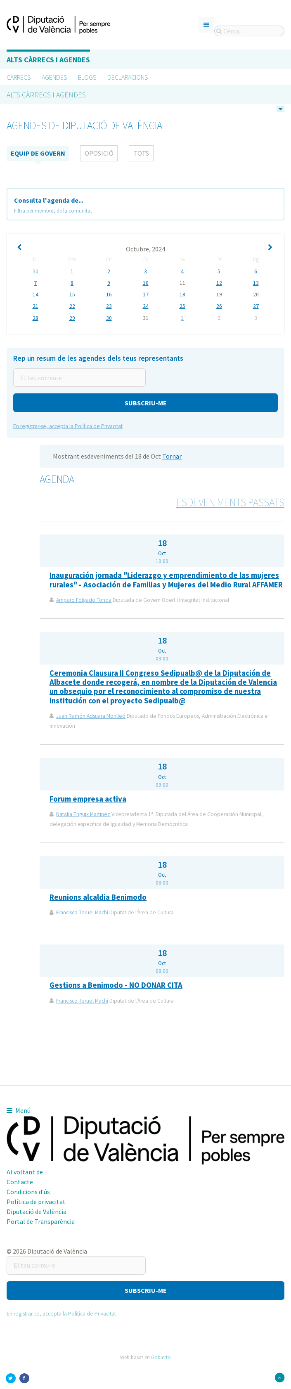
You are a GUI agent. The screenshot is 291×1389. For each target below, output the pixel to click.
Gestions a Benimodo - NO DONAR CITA (116, 985)
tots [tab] (141, 153)
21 (35, 306)
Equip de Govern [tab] (38, 153)
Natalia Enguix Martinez (83, 814)
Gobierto (161, 1357)
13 (256, 283)
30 (35, 271)
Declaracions (127, 77)
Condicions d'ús (28, 1192)
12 (219, 283)
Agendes (54, 77)
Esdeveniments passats (230, 502)
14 (35, 295)
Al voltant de (25, 1172)
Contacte (20, 1182)
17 (146, 295)
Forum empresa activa (88, 799)
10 (146, 283)
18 (182, 295)
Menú (19, 1110)
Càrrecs (19, 77)
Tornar (172, 456)
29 (72, 318)
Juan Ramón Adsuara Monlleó (90, 716)
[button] (145, 403)
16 (109, 295)
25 (182, 306)
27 (256, 306)
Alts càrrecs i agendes (48, 59)
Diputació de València (36, 1211)
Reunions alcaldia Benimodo (98, 897)
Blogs (87, 77)
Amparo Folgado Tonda (83, 600)
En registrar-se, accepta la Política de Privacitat (68, 426)
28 (35, 318)
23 (109, 306)
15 (72, 295)
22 (72, 306)
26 (219, 306)
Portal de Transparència (41, 1221)
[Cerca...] (249, 31)
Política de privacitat (36, 1201)
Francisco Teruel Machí (82, 912)
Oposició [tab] (99, 153)
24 (146, 306)
